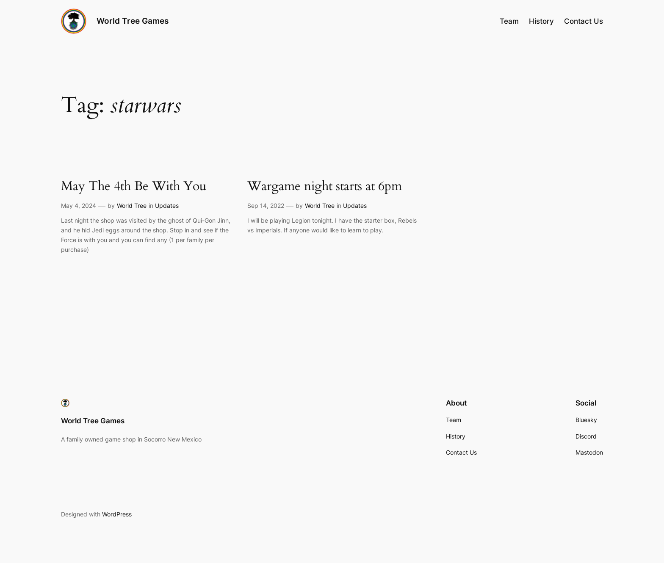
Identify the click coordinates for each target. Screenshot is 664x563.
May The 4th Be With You (133, 186)
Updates (167, 205)
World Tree (132, 205)
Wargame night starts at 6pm (324, 186)
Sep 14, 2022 (265, 205)
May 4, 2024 (78, 205)
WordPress (117, 514)
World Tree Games (133, 21)
